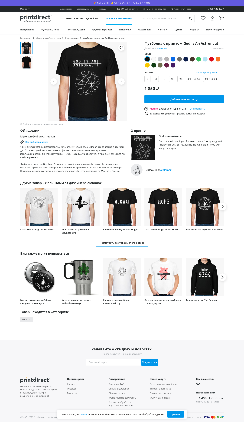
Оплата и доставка (118, 388)
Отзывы (71, 388)
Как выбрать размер (207, 72)
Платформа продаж (160, 393)
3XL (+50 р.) (194, 78)
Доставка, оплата (85, 8)
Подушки (194, 29)
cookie (83, 414)
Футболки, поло (50, 29)
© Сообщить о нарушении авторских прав (41, 124)
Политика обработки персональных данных (120, 404)
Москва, (154, 108)
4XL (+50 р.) (211, 78)
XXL (180, 78)
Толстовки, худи (75, 29)
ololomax (162, 48)
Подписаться (148, 362)
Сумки (178, 29)
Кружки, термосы (102, 29)
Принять (175, 414)
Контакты (72, 384)
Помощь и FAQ (116, 384)
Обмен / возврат (117, 393)
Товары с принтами (119, 18)
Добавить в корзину (184, 99)
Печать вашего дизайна (82, 18)
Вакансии (72, 393)
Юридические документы (122, 397)
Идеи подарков (215, 29)
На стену (163, 29)
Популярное (27, 29)
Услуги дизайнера (160, 397)
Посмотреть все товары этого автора (122, 242)
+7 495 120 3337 (210, 397)
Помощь (102, 8)
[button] (53, 81)
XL (172, 78)
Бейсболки (125, 29)
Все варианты (197, 108)
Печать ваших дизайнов (163, 384)
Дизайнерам (66, 8)
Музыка (26, 319)
